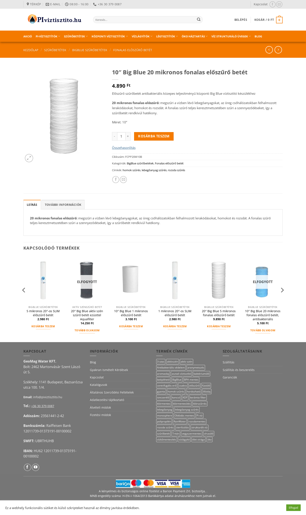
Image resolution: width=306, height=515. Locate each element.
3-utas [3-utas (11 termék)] (160, 361)
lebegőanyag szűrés (154, 170)
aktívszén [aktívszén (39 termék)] (172, 361)
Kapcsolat (261, 4)
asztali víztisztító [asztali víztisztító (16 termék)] (181, 373)
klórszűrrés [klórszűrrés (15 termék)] (200, 403)
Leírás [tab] (32, 205)
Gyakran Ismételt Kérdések (109, 370)
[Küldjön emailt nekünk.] (279, 4)
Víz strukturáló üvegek (231, 36)
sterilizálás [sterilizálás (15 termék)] (182, 427)
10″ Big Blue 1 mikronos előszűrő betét (131, 313)
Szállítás (228, 362)
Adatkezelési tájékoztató (107, 400)
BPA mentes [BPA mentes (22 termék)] (191, 379)
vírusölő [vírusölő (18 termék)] (208, 433)
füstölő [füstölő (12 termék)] (206, 385)
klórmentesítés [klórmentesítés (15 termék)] (182, 403)
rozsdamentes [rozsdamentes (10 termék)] (196, 421)
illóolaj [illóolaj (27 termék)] (207, 391)
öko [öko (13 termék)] (209, 439)
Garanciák (230, 377)
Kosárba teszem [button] (43, 326)
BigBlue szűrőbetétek (89, 50)
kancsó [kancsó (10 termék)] (176, 397)
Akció (27, 36)
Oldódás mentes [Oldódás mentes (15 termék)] (184, 415)
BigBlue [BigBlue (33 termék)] (176, 379)
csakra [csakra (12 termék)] (183, 385)
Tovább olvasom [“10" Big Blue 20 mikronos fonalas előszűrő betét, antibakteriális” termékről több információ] (262, 330)
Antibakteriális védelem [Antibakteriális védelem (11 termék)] (171, 367)
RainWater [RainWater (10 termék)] (180, 421)
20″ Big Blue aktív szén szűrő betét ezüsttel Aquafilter (87, 315)
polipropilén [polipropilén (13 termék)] (164, 421)
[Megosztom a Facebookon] (115, 179)
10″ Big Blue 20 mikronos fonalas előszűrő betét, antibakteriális (262, 315)
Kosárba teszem (154, 136)
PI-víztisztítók (48, 36)
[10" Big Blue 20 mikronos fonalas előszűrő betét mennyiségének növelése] (128, 136)
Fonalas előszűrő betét (132, 50)
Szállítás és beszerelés (239, 370)
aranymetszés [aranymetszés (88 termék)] (195, 367)
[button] (240, 20)
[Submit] (198, 19)
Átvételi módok (100, 407)
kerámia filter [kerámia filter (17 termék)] (198, 397)
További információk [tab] (63, 205)
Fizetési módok (100, 415)
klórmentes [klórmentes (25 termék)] (163, 403)
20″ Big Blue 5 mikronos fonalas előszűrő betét (219, 313)
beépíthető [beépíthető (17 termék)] (163, 379)
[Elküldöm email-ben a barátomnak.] (123, 179)
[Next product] (269, 50)
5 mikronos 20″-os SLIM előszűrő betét (43, 313)
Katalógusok (98, 385)
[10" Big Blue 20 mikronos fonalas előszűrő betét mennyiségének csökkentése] (114, 136)
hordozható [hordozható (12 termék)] (193, 391)
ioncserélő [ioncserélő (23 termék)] (163, 397)
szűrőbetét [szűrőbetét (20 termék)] (163, 433)
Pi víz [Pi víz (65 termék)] (200, 415)
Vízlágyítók (142, 36)
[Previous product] (278, 50)
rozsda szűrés (176, 170)
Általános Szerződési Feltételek (112, 392)
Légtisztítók (167, 36)
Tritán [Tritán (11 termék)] (175, 433)
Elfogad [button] (293, 507)
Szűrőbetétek (76, 36)
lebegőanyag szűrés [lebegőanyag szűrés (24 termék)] (187, 409)
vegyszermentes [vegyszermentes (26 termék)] (191, 433)
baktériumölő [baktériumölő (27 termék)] (201, 373)
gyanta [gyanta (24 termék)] (161, 391)
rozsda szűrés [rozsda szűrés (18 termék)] (165, 427)
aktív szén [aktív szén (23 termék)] (186, 361)
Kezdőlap (30, 50)
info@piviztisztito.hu (47, 397)
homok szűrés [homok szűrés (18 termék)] (176, 391)
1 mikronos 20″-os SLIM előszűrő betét (174, 313)
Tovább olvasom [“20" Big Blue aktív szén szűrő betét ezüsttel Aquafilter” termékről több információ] (87, 330)
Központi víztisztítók (110, 36)
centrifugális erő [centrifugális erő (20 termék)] (166, 385)
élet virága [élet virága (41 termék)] (198, 439)
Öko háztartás (195, 36)
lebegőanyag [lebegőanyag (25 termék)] (164, 409)
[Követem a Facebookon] (272, 4)
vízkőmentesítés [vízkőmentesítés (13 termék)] (166, 439)
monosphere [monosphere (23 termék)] (164, 415)
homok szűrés (131, 170)
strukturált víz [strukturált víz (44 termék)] (199, 427)
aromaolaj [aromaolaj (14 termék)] (163, 373)
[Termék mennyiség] (121, 136)
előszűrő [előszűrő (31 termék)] (194, 385)
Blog (258, 36)
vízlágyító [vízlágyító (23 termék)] (184, 439)
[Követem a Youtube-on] (35, 467)
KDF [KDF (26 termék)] (185, 397)
